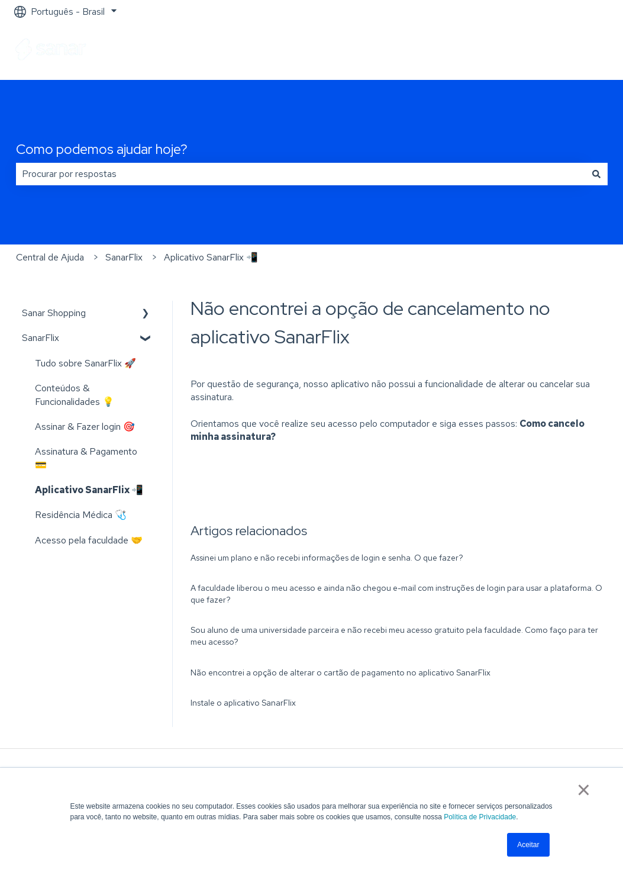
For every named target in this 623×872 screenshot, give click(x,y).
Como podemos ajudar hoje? (102, 149)
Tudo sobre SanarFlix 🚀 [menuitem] (85, 363)
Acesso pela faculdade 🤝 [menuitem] (89, 540)
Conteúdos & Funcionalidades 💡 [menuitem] (74, 394)
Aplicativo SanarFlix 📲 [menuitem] (89, 490)
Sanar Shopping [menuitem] (54, 313)
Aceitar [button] (528, 845)
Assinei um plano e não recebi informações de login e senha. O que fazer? (327, 557)
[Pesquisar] (596, 174)
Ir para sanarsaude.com (550, 51)
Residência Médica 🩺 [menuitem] (81, 515)
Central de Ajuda (50, 257)
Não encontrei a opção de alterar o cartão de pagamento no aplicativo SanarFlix (340, 672)
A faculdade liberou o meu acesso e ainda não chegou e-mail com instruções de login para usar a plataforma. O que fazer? (396, 594)
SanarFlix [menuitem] (40, 338)
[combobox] (300, 174)
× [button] (583, 789)
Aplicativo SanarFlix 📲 (211, 257)
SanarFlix (124, 257)
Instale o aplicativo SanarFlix (243, 702)
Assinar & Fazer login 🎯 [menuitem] (85, 426)
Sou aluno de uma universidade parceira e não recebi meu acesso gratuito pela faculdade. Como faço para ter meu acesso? (394, 636)
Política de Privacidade (480, 817)
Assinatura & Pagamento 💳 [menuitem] (86, 458)
